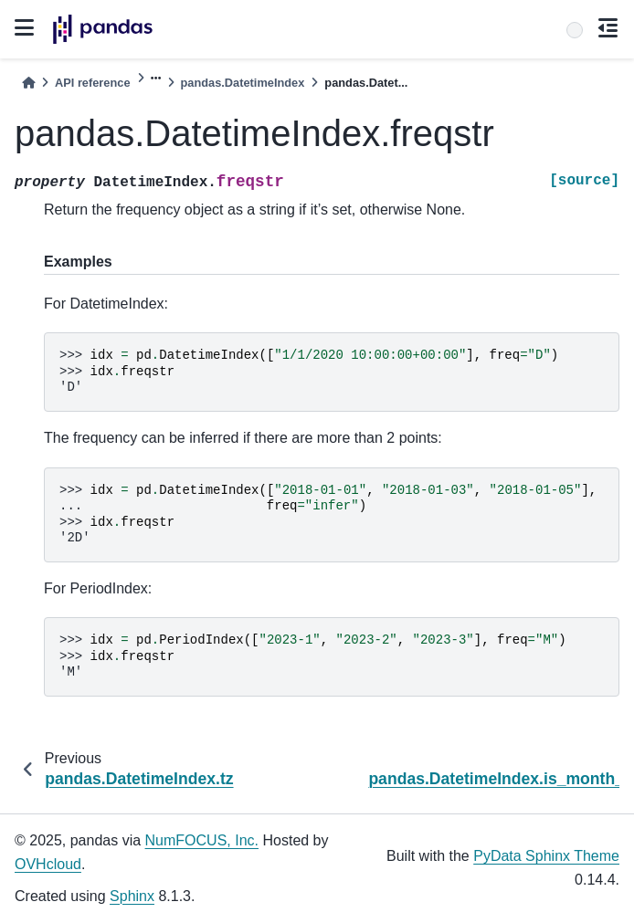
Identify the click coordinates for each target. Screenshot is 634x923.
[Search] (574, 30)
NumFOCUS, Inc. (202, 840)
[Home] (28, 82)
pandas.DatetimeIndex (243, 82)
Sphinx (132, 896)
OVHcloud (48, 864)
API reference (93, 82)
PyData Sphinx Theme (546, 856)
